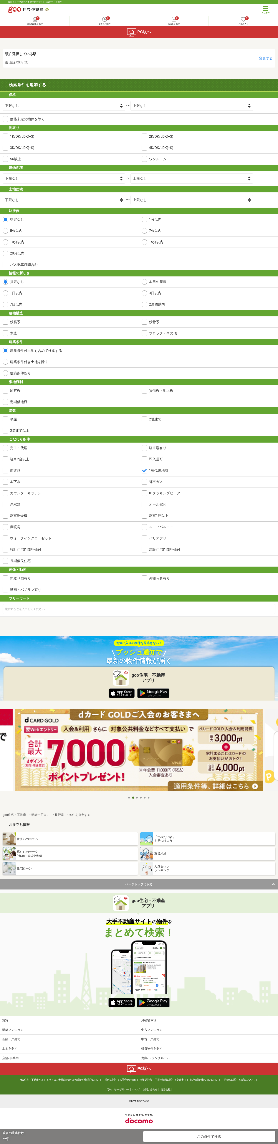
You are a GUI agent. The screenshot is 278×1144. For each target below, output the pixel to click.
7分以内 (155, 231)
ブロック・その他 (163, 333)
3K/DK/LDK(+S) (22, 148)
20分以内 (17, 253)
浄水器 (15, 504)
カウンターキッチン (25, 493)
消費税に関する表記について (239, 1079)
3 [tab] (137, 798)
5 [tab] (145, 798)
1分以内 (155, 219)
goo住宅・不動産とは (31, 1079)
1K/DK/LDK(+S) (22, 136)
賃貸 (5, 1020)
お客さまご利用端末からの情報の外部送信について (74, 1079)
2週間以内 (157, 304)
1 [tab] (129, 798)
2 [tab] (133, 798)
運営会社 (165, 1089)
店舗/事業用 (10, 1058)
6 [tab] (149, 798)
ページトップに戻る (139, 884)
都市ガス (156, 482)
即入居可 (156, 459)
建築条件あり (20, 373)
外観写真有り (159, 578)
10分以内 (17, 242)
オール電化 (157, 504)
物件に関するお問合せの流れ (120, 1079)
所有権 (15, 390)
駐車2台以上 (19, 459)
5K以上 (15, 159)
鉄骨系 (154, 322)
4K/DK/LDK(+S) (161, 148)
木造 (13, 333)
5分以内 (16, 231)
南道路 (15, 470)
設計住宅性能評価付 (25, 549)
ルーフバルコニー (163, 527)
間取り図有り (20, 578)
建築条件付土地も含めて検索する (36, 351)
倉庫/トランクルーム (155, 1058)
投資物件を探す (151, 1048)
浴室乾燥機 (18, 516)
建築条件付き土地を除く (29, 362)
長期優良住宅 (20, 561)
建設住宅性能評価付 (164, 549)
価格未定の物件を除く (27, 119)
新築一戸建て (11, 1039)
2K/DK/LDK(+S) (161, 136)
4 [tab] (141, 798)
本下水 (15, 482)
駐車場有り (157, 448)
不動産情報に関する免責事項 (170, 1079)
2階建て (155, 419)
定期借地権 (18, 402)
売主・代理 (18, 448)
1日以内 (16, 293)
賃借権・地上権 (161, 390)
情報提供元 (146, 1079)
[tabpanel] (139, 751)
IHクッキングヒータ (164, 493)
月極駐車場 (148, 1020)
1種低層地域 (158, 470)
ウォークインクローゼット (31, 538)
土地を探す (9, 1048)
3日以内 (155, 293)
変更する (266, 58)
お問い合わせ (150, 1089)
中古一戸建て (150, 1039)
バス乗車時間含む (24, 265)
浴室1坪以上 (158, 516)
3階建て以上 (19, 430)
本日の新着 (157, 282)
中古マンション (151, 1030)
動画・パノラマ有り (25, 590)
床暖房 (15, 527)
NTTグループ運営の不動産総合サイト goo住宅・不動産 (35, 2)
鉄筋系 (15, 322)
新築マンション (12, 1030)
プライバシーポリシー (117, 1089)
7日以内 (16, 304)
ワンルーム (157, 159)
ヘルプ (136, 1089)
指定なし (17, 219)
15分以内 (156, 242)
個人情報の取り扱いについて (205, 1079)
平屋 (13, 419)
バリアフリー (159, 538)
